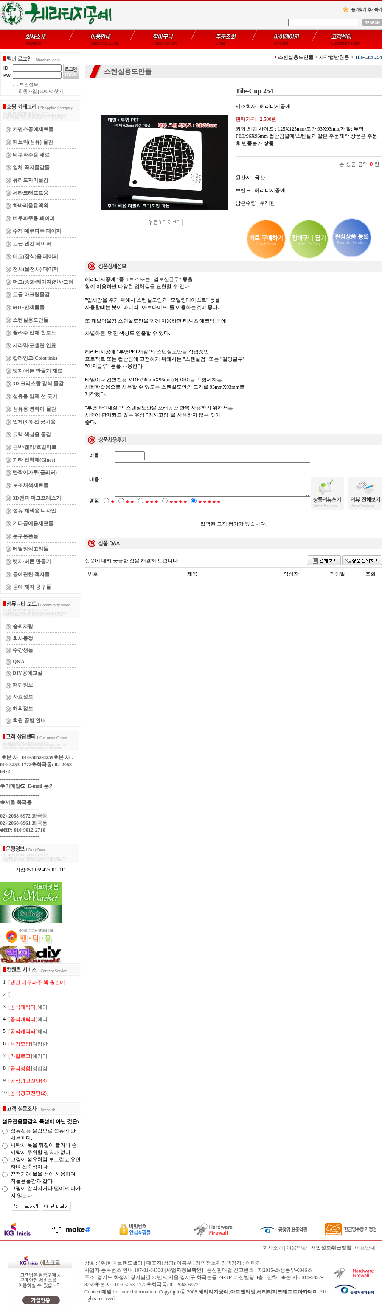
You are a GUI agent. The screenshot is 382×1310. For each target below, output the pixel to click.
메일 (106, 1292)
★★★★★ (209, 509)
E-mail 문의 (37, 786)
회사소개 (273, 1248)
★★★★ (178, 509)
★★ (130, 509)
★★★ (152, 509)
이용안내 (365, 1248)
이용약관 (296, 1248)
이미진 (253, 1263)
